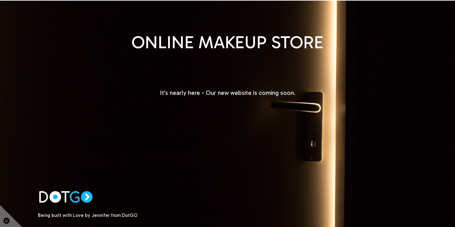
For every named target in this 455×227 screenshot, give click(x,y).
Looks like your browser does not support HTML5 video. (227, 113)
